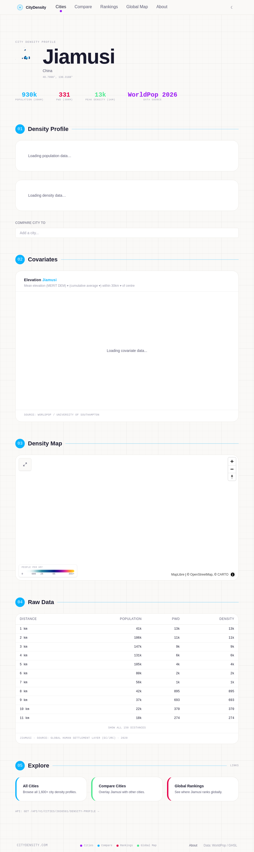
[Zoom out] (232, 469)
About (161, 6)
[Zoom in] (232, 461)
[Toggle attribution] (232, 574)
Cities (61, 7)
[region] (127, 517)
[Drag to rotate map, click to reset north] (232, 477)
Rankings (109, 6)
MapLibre (177, 574)
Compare (83, 6)
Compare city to (30, 223)
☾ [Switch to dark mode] (232, 7)
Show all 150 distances (127, 728)
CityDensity (31, 7)
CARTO (222, 574)
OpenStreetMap (201, 574)
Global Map (137, 6)
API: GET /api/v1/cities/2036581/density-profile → (57, 811)
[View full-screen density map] (25, 464)
